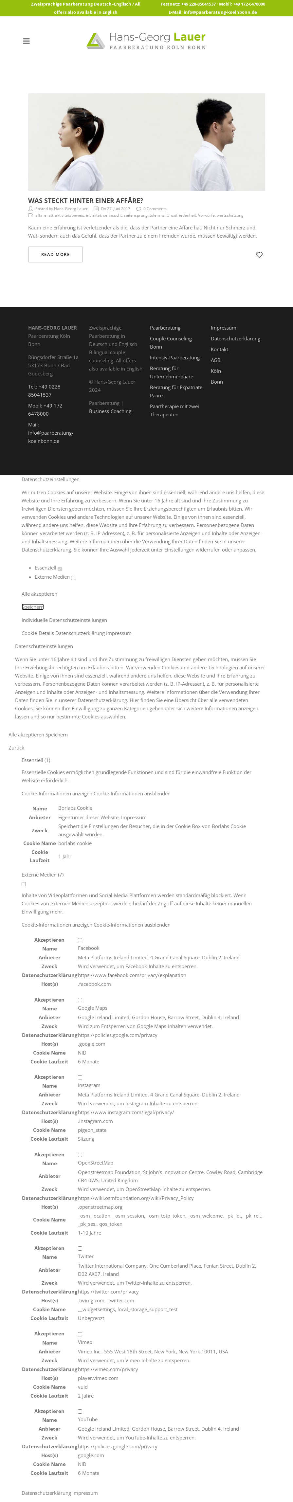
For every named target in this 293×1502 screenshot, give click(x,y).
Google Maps (92, 1007)
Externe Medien (55, 576)
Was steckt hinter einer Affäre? (85, 200)
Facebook (89, 948)
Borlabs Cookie (75, 808)
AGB (216, 360)
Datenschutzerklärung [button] (80, 633)
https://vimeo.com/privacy (108, 1369)
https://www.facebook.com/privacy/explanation (132, 975)
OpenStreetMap (95, 1162)
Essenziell (48, 567)
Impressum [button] (119, 633)
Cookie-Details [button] (38, 633)
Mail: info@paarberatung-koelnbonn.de (50, 432)
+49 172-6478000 (249, 4)
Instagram (89, 1085)
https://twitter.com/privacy (108, 1291)
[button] (96, 793)
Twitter (86, 1256)
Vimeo (85, 1342)
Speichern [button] (33, 607)
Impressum (223, 327)
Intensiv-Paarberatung (175, 357)
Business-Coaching (110, 411)
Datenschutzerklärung (235, 338)
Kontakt (219, 349)
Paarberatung (165, 327)
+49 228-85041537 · (200, 4)
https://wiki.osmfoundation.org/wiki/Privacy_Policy (136, 1198)
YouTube (88, 1419)
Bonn (217, 381)
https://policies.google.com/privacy (117, 1035)
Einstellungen (179, 549)
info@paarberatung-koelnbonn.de (220, 12)
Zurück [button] (16, 747)
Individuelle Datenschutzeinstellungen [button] (64, 620)
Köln (216, 371)
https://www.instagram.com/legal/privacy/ (126, 1112)
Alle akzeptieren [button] (39, 593)
